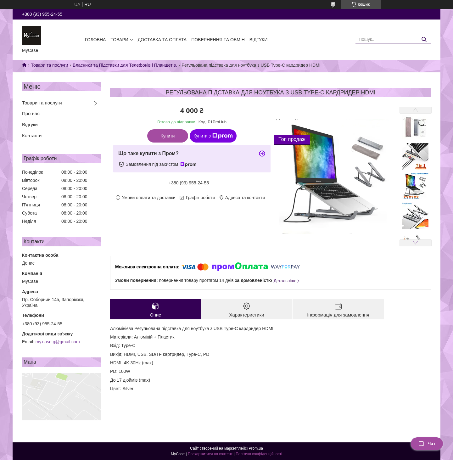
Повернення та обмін (218, 39)
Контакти (32, 135)
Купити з (213, 136)
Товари (119, 39)
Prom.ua (256, 448)
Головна (95, 39)
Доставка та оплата (162, 39)
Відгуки (258, 39)
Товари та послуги (49, 65)
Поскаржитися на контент (210, 454)
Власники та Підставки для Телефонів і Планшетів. (125, 65)
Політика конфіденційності (259, 454)
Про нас (31, 113)
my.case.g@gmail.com (58, 341)
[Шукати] (424, 39)
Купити (168, 135)
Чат (426, 443)
